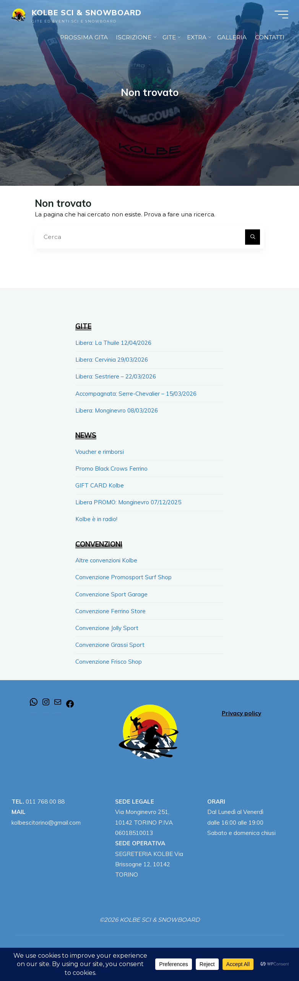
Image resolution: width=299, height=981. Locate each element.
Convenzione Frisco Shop (108, 657)
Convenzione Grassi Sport (110, 641)
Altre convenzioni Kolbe (106, 558)
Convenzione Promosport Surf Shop (123, 574)
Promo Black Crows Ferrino (111, 467)
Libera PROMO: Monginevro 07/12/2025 (128, 500)
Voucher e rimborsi (100, 450)
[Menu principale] (281, 15)
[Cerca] (252, 237)
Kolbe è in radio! (96, 517)
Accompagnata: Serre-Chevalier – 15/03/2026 (136, 392)
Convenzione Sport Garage (111, 591)
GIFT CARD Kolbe (99, 483)
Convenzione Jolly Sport (106, 624)
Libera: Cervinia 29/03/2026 (111, 359)
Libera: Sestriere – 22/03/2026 (115, 376)
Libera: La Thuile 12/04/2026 (113, 342)
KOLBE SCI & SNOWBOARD (88, 13)
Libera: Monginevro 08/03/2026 (116, 409)
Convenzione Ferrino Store (110, 608)
